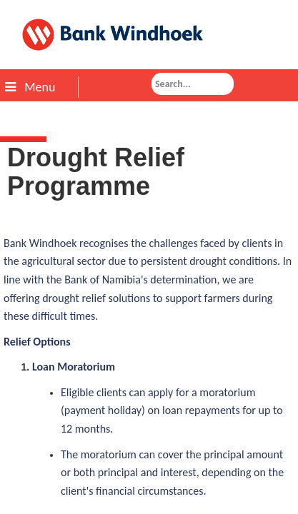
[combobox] (193, 84)
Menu (30, 87)
